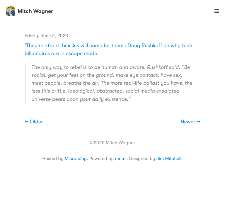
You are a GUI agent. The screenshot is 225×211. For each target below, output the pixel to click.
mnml (120, 158)
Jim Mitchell (168, 158)
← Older (34, 122)
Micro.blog (76, 158)
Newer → (190, 122)
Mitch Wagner (29, 11)
